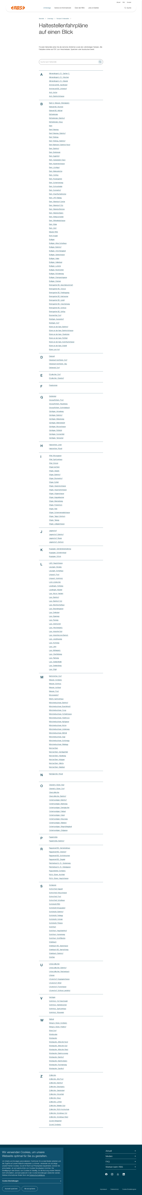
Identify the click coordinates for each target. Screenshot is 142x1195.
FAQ (124, 2)
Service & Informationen (62, 8)
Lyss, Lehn (52, 647)
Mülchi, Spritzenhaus (56, 699)
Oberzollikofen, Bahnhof (57, 796)
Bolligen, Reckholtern (56, 270)
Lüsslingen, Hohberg (56, 586)
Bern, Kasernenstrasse (57, 164)
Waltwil (51, 1019)
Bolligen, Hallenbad (55, 262)
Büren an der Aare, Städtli (58, 346)
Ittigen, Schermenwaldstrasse (59, 512)
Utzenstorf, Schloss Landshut (59, 990)
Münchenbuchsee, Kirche (57, 725)
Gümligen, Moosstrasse (57, 426)
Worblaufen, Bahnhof (56, 1057)
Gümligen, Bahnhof (55, 415)
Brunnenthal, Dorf (55, 315)
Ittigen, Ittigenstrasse (56, 493)
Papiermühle (53, 837)
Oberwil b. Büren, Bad (56, 785)
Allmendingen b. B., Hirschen (59, 77)
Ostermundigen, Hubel (57, 815)
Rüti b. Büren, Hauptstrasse (58, 878)
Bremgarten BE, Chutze (57, 289)
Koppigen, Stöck (55, 556)
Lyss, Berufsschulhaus (56, 605)
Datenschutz (115, 1189)
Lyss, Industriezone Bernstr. (58, 635)
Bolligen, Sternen (55, 281)
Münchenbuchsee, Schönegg (59, 741)
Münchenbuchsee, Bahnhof (58, 703)
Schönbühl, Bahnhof (56, 912)
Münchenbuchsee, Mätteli (58, 733)
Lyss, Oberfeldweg (55, 654)
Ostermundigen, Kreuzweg (58, 819)
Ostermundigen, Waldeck (58, 823)
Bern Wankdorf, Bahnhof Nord (59, 145)
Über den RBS (80, 8)
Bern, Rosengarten (55, 179)
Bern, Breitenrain (54, 152)
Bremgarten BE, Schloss (57, 308)
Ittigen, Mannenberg (56, 501)
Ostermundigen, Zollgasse (58, 830)
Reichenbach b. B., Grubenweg (60, 863)
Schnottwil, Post (55, 896)
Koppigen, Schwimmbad (57, 553)
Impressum (103, 1189)
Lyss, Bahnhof (54, 597)
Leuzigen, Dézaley (55, 567)
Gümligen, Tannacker (56, 438)
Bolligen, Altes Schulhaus (58, 243)
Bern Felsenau (54, 129)
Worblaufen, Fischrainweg (58, 1065)
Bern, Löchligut (54, 167)
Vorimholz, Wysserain (56, 1012)
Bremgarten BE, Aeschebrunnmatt (61, 285)
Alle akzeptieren (29, 1189)
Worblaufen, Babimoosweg (58, 1053)
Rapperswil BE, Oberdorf (57, 852)
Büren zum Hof (54, 349)
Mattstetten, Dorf (55, 676)
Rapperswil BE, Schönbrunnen (59, 856)
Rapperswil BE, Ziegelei (57, 859)
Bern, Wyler (53, 224)
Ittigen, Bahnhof (54, 475)
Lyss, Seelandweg (55, 665)
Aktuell (118, 2)
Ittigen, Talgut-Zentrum (57, 516)
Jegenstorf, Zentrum (56, 542)
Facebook (106, 1174)
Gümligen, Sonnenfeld (56, 434)
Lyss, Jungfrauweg (55, 639)
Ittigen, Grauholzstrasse (57, 486)
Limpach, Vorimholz (56, 578)
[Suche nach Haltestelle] (71, 62)
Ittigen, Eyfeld (54, 482)
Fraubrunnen (53, 385)
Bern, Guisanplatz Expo (57, 160)
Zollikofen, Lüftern (55, 1102)
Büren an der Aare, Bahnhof (58, 327)
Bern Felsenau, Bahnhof (57, 133)
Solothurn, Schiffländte (57, 938)
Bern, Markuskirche (55, 171)
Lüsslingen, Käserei (55, 590)
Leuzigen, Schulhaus (56, 571)
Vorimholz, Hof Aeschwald (58, 1001)
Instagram (112, 1174)
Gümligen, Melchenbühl (57, 423)
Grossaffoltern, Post (56, 400)
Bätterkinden (53, 114)
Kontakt (129, 2)
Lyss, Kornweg (54, 643)
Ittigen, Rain (53, 509)
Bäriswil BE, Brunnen (56, 107)
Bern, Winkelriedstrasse (57, 220)
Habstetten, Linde (55, 445)
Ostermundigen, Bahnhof (58, 800)
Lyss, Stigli (53, 669)
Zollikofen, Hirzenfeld (56, 1094)
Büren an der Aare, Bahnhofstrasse (61, 330)
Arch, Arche (53, 92)
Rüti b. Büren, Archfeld (57, 874)
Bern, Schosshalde (55, 186)
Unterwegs (47, 8)
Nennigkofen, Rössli (56, 774)
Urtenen (52, 975)
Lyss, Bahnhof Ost (55, 601)
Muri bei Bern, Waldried (57, 767)
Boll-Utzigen (53, 236)
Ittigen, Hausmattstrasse (58, 490)
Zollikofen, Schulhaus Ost (58, 1113)
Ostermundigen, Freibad (57, 811)
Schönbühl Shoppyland (57, 908)
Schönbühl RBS (54, 904)
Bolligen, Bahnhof (55, 247)
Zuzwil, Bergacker (55, 1121)
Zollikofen (52, 1075)
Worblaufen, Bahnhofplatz (58, 1061)
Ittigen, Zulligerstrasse (56, 524)
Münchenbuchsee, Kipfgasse (59, 722)
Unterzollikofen (54, 964)
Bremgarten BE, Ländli (56, 300)
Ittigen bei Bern (54, 467)
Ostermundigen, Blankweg (58, 804)
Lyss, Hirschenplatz (56, 628)
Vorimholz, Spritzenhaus (57, 1009)
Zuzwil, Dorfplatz (55, 1124)
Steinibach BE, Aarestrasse (58, 946)
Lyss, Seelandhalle (55, 662)
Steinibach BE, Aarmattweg (58, 950)
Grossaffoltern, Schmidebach (59, 408)
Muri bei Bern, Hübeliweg (57, 756)
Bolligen (52, 239)
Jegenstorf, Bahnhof (56, 534)
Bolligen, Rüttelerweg (56, 274)
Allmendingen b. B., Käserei (58, 81)
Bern (50, 126)
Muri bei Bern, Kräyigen (57, 759)
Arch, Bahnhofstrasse (56, 96)
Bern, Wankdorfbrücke (57, 209)
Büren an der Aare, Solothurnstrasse (61, 342)
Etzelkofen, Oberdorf (56, 378)
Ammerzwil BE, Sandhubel (58, 85)
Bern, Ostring (53, 175)
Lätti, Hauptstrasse (56, 563)
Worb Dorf (52, 1030)
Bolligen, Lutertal (55, 266)
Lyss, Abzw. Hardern (56, 593)
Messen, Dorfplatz (55, 680)
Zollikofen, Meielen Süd (57, 1106)
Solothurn (52, 927)
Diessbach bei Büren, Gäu (58, 364)
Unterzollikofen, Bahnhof (57, 968)
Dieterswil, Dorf (54, 368)
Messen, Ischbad (55, 687)
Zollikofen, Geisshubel (56, 1090)
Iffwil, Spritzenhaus (55, 459)
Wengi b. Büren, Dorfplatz (58, 1023)
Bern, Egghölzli (54, 156)
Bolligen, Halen (54, 258)
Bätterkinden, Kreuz (56, 122)
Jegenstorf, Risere (55, 538)
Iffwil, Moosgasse (55, 456)
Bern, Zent (53, 228)
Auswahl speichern (11, 1189)
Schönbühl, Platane (56, 923)
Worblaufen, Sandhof (56, 1068)
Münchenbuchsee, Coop (57, 710)
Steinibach (52, 942)
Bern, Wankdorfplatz (56, 213)
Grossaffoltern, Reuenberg (58, 404)
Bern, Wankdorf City (56, 205)
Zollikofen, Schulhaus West (58, 1117)
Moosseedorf (54, 695)
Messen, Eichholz (55, 684)
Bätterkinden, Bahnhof (57, 118)
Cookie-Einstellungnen (129, 1189)
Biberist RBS (53, 232)
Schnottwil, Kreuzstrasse (58, 893)
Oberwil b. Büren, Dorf (56, 789)
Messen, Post (54, 691)
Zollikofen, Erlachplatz (57, 1087)
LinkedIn (124, 1174)
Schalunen (52, 885)
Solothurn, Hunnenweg (57, 934)
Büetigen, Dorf (54, 323)
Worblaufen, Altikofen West (58, 1049)
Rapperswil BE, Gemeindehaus (59, 848)
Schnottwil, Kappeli (56, 889)
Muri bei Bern (53, 748)
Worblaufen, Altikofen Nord (58, 1042)
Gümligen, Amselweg (56, 411)
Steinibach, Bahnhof (56, 953)
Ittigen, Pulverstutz (55, 505)
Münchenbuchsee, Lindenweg (59, 729)
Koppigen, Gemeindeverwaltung (60, 549)
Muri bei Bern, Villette (56, 763)
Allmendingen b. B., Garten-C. (59, 73)
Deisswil (52, 356)
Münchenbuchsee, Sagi (57, 737)
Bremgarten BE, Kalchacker (58, 296)
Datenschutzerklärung (37, 1175)
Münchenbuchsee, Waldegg (58, 744)
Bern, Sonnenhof (55, 190)
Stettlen (52, 957)
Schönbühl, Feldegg (56, 915)
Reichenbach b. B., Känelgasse (60, 867)
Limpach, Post (54, 574)
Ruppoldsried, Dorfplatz (57, 871)
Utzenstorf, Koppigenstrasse (59, 979)
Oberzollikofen (54, 792)
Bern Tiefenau (54, 137)
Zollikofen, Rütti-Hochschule (59, 1109)
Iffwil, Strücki (53, 463)
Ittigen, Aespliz (54, 471)
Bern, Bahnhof (54, 148)
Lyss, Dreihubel (54, 612)
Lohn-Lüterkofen (55, 582)
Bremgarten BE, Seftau (57, 311)
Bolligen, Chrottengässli (57, 251)
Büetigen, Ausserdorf (56, 319)
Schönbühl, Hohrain (56, 919)
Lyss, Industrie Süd (55, 631)
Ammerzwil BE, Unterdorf (58, 89)
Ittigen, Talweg (54, 520)
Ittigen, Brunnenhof (55, 478)
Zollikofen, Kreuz (55, 1098)
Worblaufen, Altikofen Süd (58, 1046)
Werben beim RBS (114, 1167)
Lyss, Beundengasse (56, 609)
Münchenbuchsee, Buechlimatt (60, 706)
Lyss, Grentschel (55, 624)
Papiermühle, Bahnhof (56, 841)
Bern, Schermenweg (56, 183)
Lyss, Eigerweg (54, 616)
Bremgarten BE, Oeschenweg (59, 304)
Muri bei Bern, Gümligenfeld (58, 752)
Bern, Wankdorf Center (57, 202)
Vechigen (52, 997)
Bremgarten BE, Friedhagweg (59, 293)
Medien (109, 1156)
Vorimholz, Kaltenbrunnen (58, 1005)
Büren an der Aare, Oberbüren (59, 334)
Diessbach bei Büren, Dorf (58, 360)
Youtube (118, 1174)
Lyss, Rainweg (54, 658)
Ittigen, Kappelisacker (56, 497)
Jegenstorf (53, 531)
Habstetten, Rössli (55, 448)
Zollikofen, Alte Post (56, 1079)
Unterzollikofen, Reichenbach (59, 971)
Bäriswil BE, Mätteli (55, 111)
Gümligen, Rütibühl (55, 430)
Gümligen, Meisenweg (56, 419)
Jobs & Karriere (93, 8)
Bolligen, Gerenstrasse (57, 255)
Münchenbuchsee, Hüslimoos (59, 718)
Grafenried (52, 396)
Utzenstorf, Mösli (55, 983)
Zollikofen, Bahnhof (56, 1083)
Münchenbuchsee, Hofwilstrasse (60, 714)
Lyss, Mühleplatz (55, 650)
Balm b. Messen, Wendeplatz (59, 103)
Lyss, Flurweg (53, 620)
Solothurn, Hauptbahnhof (58, 931)
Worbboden (53, 1034)
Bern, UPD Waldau (55, 198)
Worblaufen (53, 1038)
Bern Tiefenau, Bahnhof (57, 141)
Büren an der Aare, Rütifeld (58, 338)
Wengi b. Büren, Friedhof (57, 1027)
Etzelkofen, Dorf (55, 374)
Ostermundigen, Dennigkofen (59, 807)
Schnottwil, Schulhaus (57, 900)
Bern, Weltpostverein (56, 217)
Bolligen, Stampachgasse (58, 277)
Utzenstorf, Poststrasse (57, 987)
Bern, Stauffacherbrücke (57, 194)
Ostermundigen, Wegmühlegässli (60, 826)
